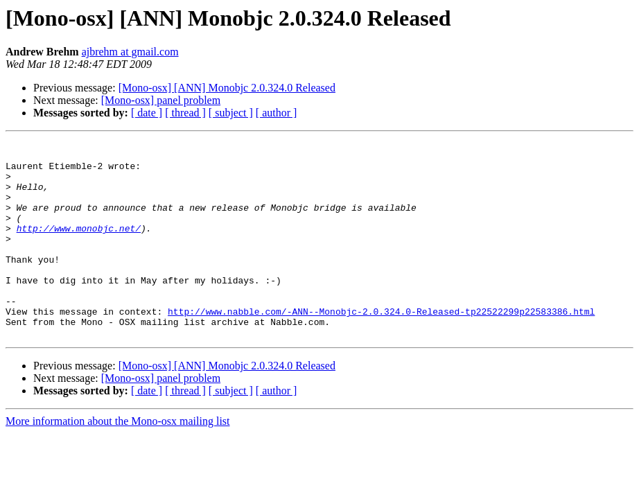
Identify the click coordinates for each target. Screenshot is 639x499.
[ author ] (276, 113)
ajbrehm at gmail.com (130, 52)
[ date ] (146, 113)
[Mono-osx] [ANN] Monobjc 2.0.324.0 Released (227, 88)
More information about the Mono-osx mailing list (118, 460)
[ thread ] (185, 113)
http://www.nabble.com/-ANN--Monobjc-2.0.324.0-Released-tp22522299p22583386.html (381, 346)
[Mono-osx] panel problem (160, 100)
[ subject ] (231, 113)
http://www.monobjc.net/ (79, 246)
